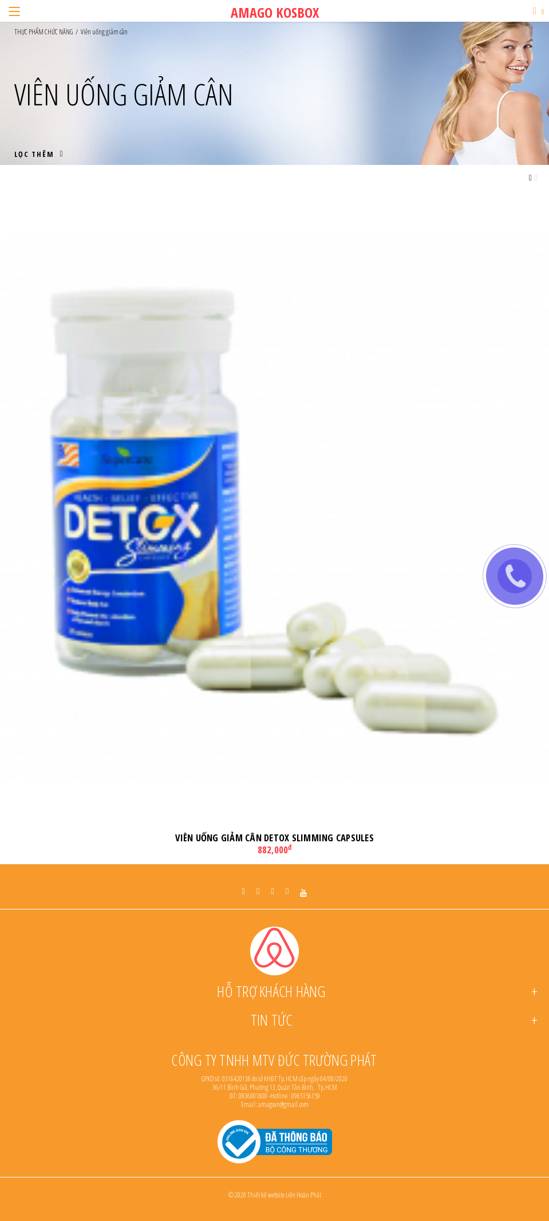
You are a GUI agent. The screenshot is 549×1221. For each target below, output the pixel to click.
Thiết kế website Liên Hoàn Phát (284, 1195)
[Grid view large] (530, 178)
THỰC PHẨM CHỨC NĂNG (43, 32)
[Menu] (14, 11)
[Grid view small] (536, 178)
